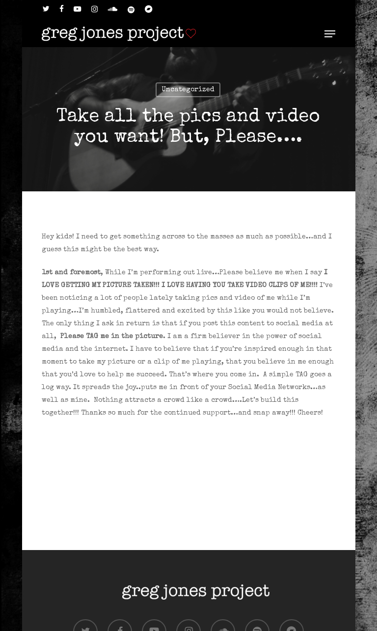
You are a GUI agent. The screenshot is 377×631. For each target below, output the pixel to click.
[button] (329, 34)
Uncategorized (188, 89)
